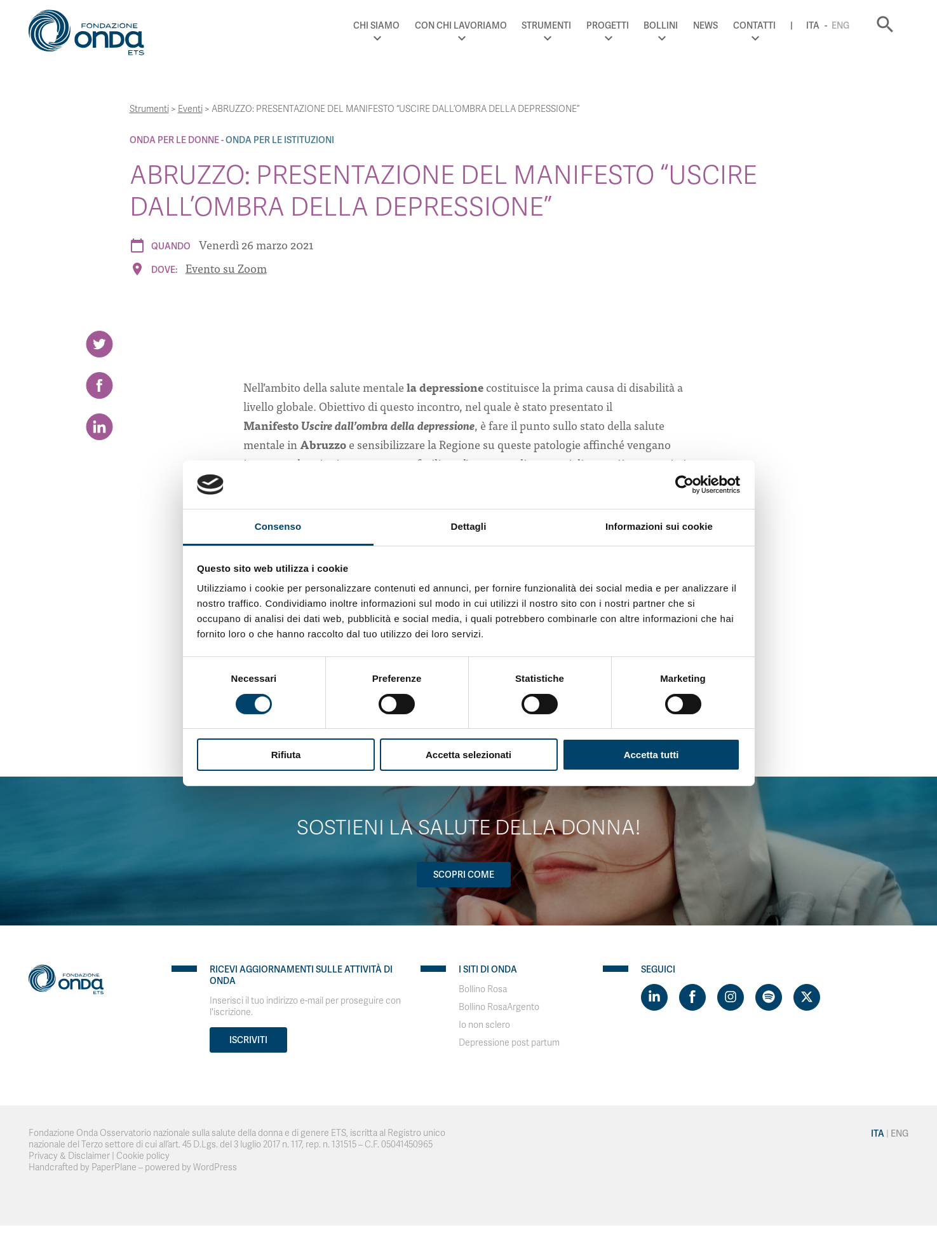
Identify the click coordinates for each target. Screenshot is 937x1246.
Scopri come (463, 874)
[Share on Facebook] (99, 385)
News (705, 25)
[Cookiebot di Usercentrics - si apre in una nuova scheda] (684, 484)
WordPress (215, 1167)
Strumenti (546, 25)
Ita (812, 25)
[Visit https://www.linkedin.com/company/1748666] (654, 997)
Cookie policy (143, 1156)
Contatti (754, 25)
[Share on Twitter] (99, 344)
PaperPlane (114, 1167)
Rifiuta (286, 754)
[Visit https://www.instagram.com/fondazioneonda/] (730, 997)
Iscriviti (248, 1040)
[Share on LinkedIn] (99, 427)
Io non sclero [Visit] (484, 1025)
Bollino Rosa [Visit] (483, 989)
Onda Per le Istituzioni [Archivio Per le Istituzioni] (280, 140)
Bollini (661, 25)
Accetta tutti (651, 754)
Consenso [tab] (278, 526)
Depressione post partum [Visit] (509, 1042)
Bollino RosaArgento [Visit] (499, 1007)
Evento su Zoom (226, 268)
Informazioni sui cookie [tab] (659, 526)
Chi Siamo (376, 25)
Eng (840, 25)
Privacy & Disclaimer (69, 1156)
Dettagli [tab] (469, 526)
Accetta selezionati (468, 754)
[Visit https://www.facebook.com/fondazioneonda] (692, 997)
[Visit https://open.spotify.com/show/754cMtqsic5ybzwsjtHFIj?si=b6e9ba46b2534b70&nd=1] (768, 997)
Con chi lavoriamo (461, 25)
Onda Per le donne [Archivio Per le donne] (174, 140)
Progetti (607, 25)
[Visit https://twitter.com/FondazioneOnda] (806, 997)
